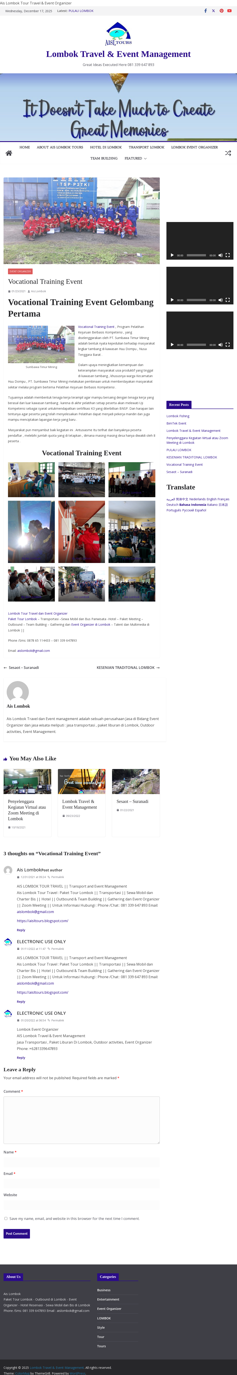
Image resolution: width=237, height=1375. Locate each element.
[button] (144, 158)
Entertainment (108, 1299)
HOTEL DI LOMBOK (106, 147)
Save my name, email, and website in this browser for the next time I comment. (75, 1218)
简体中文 (182, 499)
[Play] (172, 255)
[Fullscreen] (227, 255)
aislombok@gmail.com (33, 651)
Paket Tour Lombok (22, 619)
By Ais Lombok (81, 493)
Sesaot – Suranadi (21, 667)
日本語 (223, 504)
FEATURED (133, 158)
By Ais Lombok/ (31, 493)
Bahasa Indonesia (192, 504)
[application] (199, 241)
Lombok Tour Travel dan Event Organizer (37, 613)
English (212, 499)
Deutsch (172, 504)
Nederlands (197, 499)
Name (10, 1152)
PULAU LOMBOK (81, 11)
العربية (170, 499)
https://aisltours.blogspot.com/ (42, 920)
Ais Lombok (38, 291)
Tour (100, 1337)
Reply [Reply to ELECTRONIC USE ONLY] (21, 1001)
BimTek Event (176, 423)
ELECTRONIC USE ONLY (41, 942)
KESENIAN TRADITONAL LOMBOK (128, 667)
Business (104, 1290)
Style (101, 1327)
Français (223, 499)
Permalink (55, 877)
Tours (101, 1346)
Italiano (212, 504)
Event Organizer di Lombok (91, 624)
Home (25, 147)
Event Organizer (20, 271)
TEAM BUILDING (104, 158)
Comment (13, 1091)
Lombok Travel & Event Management (118, 54)
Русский (188, 510)
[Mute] (220, 255)
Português (173, 510)
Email (10, 1173)
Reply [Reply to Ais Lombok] (21, 930)
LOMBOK (104, 1318)
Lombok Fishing (177, 416)
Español (200, 510)
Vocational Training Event (96, 327)
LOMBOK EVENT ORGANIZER (194, 147)
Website (10, 1194)
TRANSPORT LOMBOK (146, 147)
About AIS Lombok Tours (60, 147)
